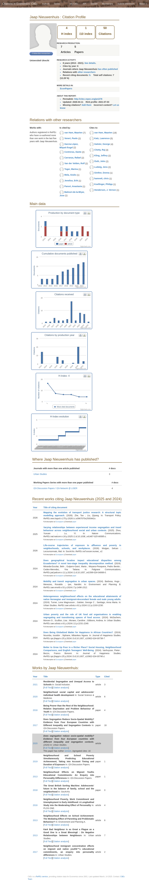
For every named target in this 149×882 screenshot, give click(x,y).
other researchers (86, 72)
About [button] (143, 4)
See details (90, 63)
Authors (45, 4)
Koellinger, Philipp (103, 184)
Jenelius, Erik (71, 180)
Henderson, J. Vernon (105, 190)
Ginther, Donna (101, 173)
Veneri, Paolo (71, 138)
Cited (108, 676)
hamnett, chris (101, 178)
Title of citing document (56, 507)
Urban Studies (40, 474)
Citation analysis (60, 687)
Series (57, 4)
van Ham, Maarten (73, 132)
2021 (35, 684)
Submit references (126, 4)
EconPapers (66, 88)
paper (74, 522)
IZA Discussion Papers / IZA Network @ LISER (55, 488)
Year (36, 507)
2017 (35, 725)
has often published (108, 69)
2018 (35, 790)
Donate (94, 4)
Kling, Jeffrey (101, 155)
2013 (35, 776)
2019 (35, 761)
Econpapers (59, 522)
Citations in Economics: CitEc (20, 3)
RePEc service (42, 877)
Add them (86, 105)
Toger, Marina (71, 169)
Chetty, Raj (99, 150)
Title (46, 676)
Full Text (48, 687)
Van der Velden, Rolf (74, 163)
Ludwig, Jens (101, 167)
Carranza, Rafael (72, 157)
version (67, 751)
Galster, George (102, 144)
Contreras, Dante (72, 152)
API (84, 4)
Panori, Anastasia (73, 186)
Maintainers (107, 4)
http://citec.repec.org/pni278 (88, 99)
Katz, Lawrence (102, 138)
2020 (35, 696)
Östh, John (99, 161)
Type (99, 676)
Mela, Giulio (70, 175)
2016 (35, 710)
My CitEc (74, 4)
